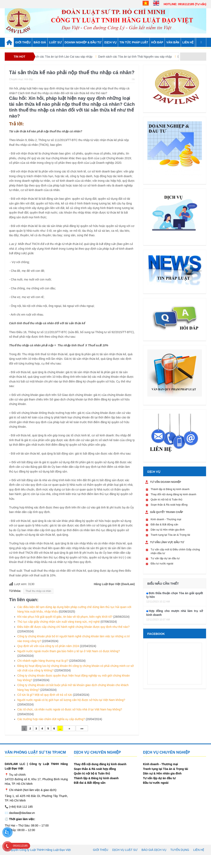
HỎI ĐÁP (157, 42)
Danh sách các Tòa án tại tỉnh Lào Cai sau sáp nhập (63, 56)
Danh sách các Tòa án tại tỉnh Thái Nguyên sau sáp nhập (140, 56)
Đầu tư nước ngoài (162, 563)
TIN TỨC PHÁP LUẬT (134, 42)
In (133, 79)
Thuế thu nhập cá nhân (38, 591)
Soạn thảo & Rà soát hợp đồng (169, 504)
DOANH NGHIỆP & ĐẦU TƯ (83, 42)
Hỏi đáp (28, 79)
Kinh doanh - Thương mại (166, 519)
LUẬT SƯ (55, 42)
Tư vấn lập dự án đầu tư (165, 558)
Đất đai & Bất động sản (164, 524)
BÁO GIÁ (40, 42)
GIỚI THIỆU (22, 42)
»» (81, 728)
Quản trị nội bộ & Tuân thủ (166, 499)
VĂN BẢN (172, 42)
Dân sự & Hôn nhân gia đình (168, 529)
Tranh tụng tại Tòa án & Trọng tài (170, 534)
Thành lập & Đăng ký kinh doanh (170, 489)
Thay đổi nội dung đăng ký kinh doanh (173, 494)
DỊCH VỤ (110, 42)
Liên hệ (187, 42)
